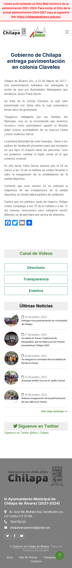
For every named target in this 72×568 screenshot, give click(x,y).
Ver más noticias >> (54, 411)
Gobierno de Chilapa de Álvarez (31, 546)
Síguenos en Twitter (36, 426)
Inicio (10, 557)
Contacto (36, 561)
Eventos (36, 290)
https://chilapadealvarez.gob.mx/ (39, 17)
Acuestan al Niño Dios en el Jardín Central (43, 381)
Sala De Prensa (28, 557)
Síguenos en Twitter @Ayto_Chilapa (26, 433)
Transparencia (36, 279)
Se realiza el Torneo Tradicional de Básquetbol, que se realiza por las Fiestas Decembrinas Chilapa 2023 (43, 341)
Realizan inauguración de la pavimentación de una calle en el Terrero (43, 400)
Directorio (36, 267)
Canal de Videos (36, 253)
